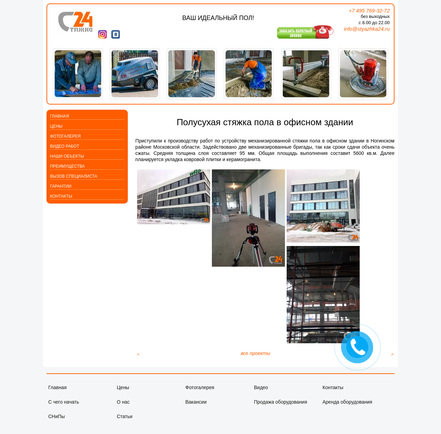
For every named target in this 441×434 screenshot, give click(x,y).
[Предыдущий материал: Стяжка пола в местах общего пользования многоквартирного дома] (137, 361)
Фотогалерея (65, 136)
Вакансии (196, 409)
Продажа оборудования (280, 409)
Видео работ (64, 146)
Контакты (61, 196)
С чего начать (63, 409)
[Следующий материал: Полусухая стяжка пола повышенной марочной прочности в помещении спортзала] (392, 361)
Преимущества (67, 166)
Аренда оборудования (347, 409)
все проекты (255, 360)
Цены (56, 126)
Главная (59, 116)
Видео (261, 394)
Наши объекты (67, 156)
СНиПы (56, 423)
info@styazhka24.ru (367, 29)
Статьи (124, 423)
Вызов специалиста (73, 176)
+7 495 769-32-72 (369, 10)
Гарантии (60, 186)
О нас (123, 409)
